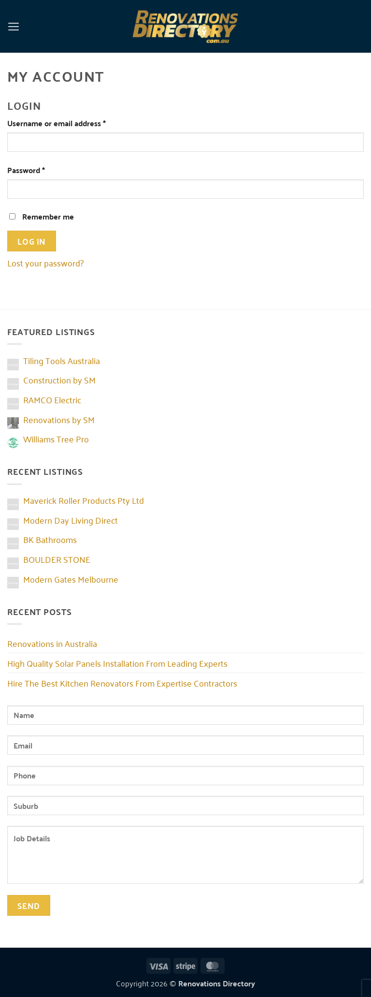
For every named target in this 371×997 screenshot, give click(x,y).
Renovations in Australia (52, 643)
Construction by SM (59, 379)
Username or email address (72, 123)
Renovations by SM (59, 419)
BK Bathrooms (50, 539)
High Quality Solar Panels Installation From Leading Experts (117, 663)
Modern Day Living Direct (70, 520)
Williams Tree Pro (56, 438)
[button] (13, 26)
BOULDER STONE (56, 559)
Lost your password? (45, 262)
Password (41, 170)
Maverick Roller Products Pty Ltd (83, 500)
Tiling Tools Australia (61, 360)
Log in (31, 241)
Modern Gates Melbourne (70, 578)
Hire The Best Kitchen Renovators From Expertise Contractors (122, 682)
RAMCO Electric (52, 399)
